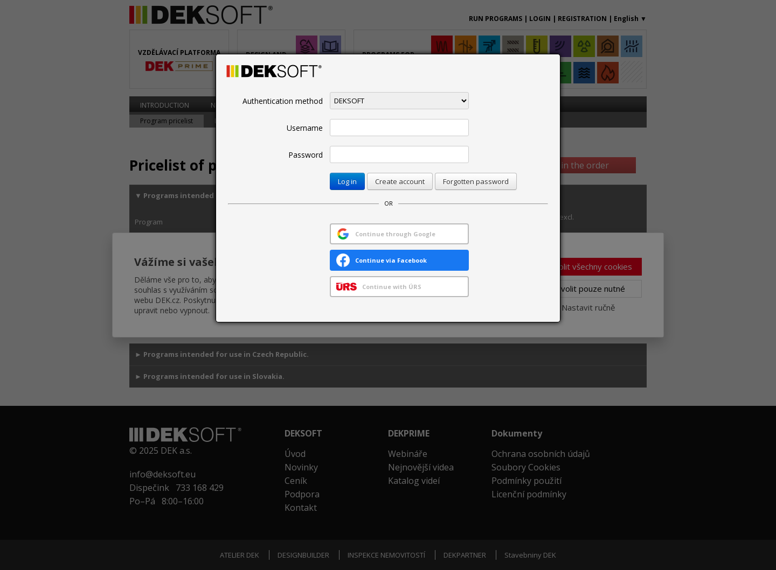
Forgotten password (476, 181)
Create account (400, 181)
